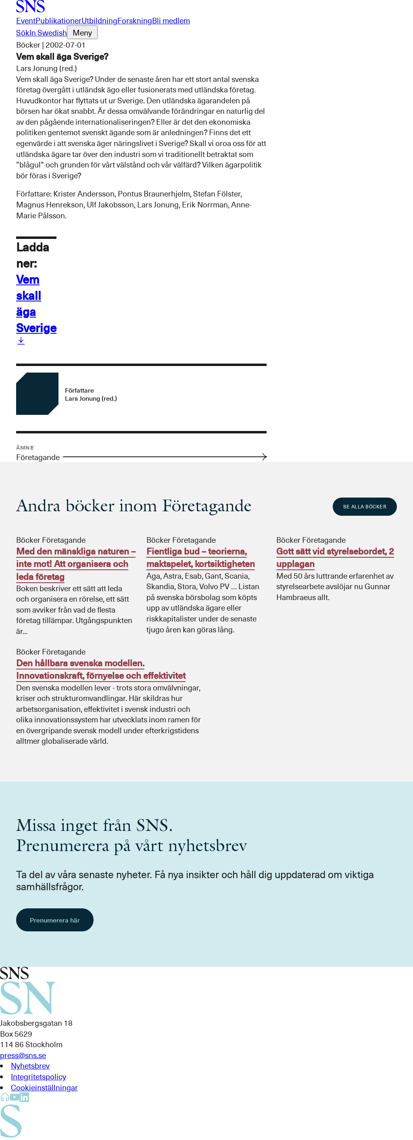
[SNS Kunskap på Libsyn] (5, 1098)
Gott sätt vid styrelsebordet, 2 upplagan (335, 557)
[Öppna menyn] (82, 32)
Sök (22, 32)
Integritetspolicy (38, 1076)
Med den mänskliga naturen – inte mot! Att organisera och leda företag (76, 563)
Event (25, 20)
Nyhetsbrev (30, 1065)
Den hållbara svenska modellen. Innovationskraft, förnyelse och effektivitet (101, 669)
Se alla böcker (364, 506)
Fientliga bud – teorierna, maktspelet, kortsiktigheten (200, 557)
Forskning (134, 20)
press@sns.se (23, 1055)
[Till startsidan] (30, 9)
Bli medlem (171, 20)
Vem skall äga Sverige (36, 303)
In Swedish (48, 32)
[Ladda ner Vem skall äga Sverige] (21, 342)
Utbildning (99, 20)
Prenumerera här (55, 920)
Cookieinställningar (44, 1087)
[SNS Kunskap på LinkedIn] (24, 1098)
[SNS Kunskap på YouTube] (14, 1098)
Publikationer (58, 20)
